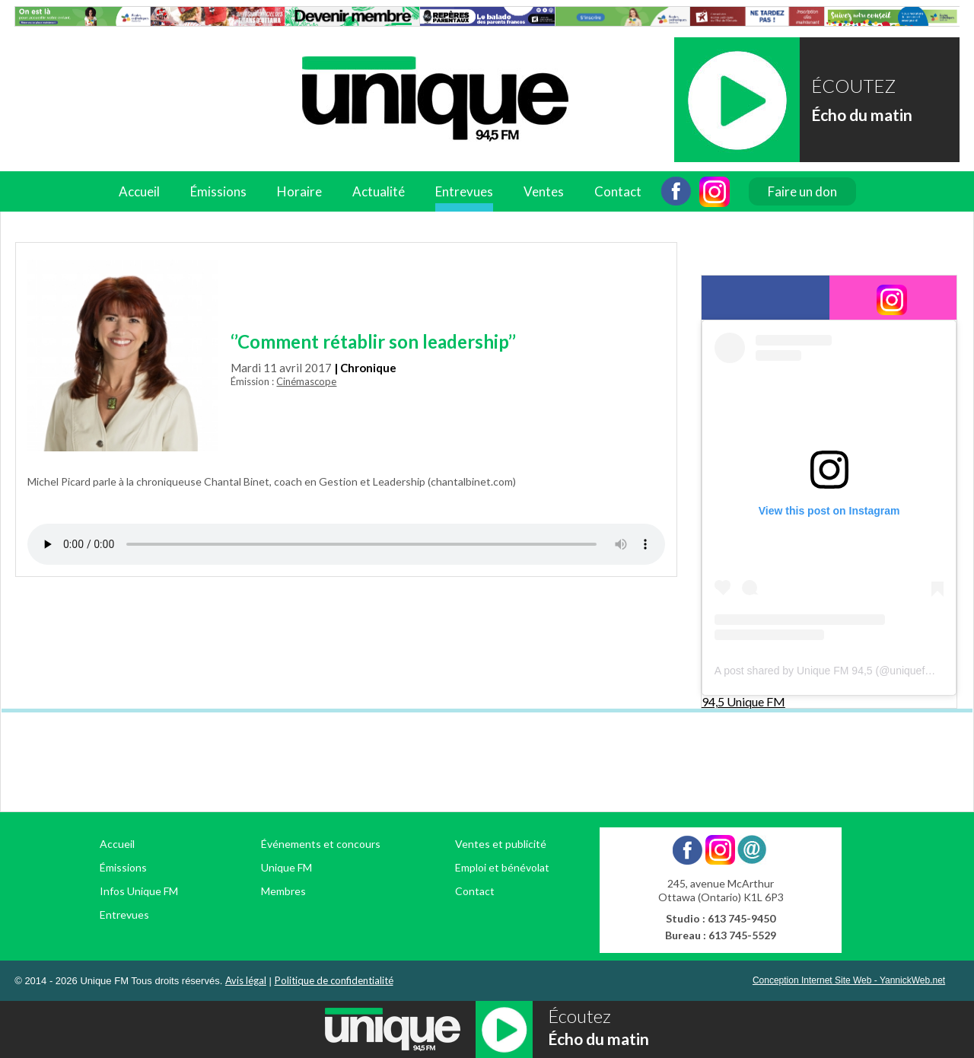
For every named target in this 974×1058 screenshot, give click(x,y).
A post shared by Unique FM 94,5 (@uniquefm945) (835, 670)
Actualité (378, 191)
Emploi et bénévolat (502, 867)
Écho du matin (861, 114)
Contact (617, 191)
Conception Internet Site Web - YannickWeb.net (849, 980)
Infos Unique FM (139, 890)
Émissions (218, 191)
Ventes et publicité (500, 843)
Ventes (544, 191)
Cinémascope (306, 381)
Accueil (139, 191)
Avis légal (245, 980)
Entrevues (464, 191)
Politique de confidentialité (334, 980)
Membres (283, 890)
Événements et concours (320, 843)
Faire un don (802, 191)
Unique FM (286, 867)
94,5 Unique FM (743, 701)
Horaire (299, 191)
